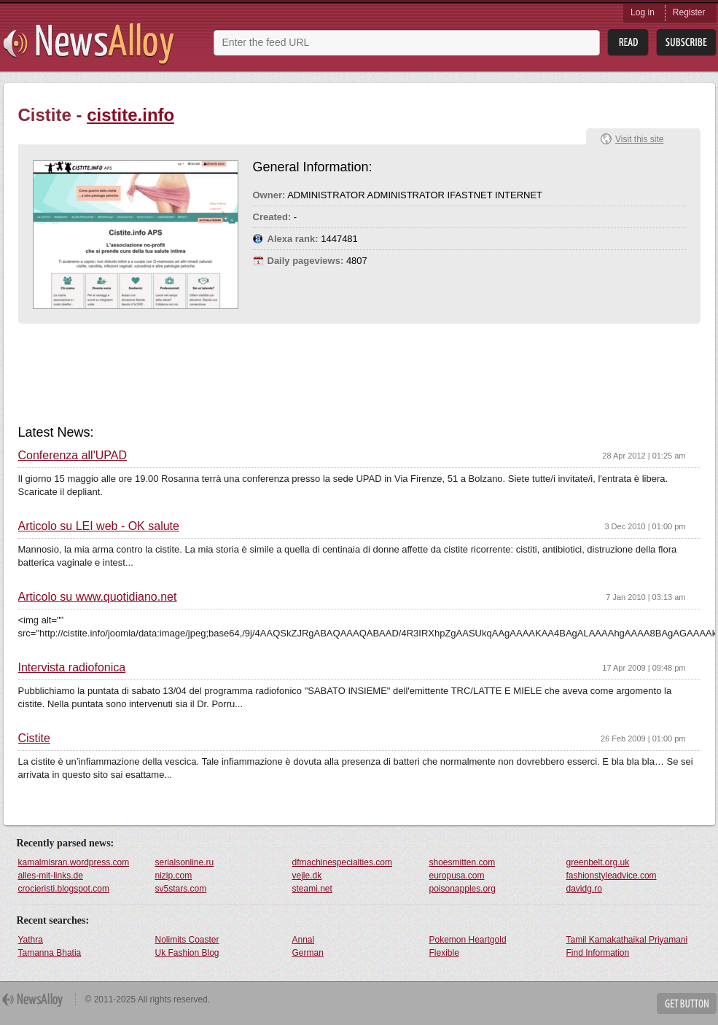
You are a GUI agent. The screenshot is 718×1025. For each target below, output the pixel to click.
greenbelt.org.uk (598, 862)
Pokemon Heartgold (468, 940)
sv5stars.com (181, 889)
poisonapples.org (462, 889)
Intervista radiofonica (72, 668)
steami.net (312, 889)
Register (689, 12)
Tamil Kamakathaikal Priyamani (627, 940)
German (308, 953)
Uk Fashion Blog (187, 953)
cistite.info (130, 115)
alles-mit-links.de (50, 875)
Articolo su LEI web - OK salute (98, 526)
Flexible (444, 953)
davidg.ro (584, 889)
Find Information (598, 953)
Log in (643, 12)
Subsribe (686, 42)
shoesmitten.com (462, 862)
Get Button (687, 1003)
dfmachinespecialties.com (342, 862)
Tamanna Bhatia (50, 953)
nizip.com (173, 875)
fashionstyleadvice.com (611, 875)
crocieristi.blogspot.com (63, 889)
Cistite (34, 738)
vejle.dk (307, 875)
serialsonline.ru (184, 862)
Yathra (30, 940)
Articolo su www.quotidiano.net (97, 597)
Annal (303, 940)
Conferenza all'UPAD (73, 455)
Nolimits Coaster (187, 940)
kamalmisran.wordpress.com (74, 862)
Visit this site (639, 139)
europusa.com (457, 875)
